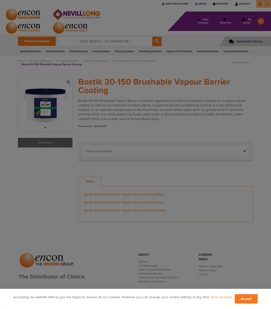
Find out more (221, 297)
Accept (246, 299)
